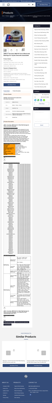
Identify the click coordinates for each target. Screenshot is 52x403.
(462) (40, 51)
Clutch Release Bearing (19, 393)
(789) (41, 32)
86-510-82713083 (37, 1)
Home (3, 15)
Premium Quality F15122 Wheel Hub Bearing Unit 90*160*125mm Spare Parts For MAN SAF (38, 361)
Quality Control (6, 390)
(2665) (40, 35)
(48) (40, 67)
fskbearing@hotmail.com (26, 1)
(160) (40, 72)
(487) (41, 38)
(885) (40, 60)
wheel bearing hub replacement (22, 322)
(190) (41, 84)
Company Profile (6, 386)
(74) (41, 49)
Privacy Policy (5, 397)
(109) (40, 86)
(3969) (41, 40)
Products (7, 15)
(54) (38, 43)
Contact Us (5, 393)
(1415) (41, 57)
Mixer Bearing (17, 397)
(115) (40, 46)
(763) (40, 64)
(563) (39, 78)
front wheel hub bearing (9, 322)
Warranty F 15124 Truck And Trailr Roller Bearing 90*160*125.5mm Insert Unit (14, 361)
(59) (39, 81)
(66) (39, 75)
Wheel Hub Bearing (12, 16)
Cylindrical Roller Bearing (19, 395)
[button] (23, 49)
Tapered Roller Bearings (19, 386)
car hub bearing (7, 324)
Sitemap (4, 395)
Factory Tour (5, 388)
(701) (38, 70)
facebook (30, 395)
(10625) (41, 29)
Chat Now (41, 103)
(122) (40, 54)
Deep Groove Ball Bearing (19, 388)
